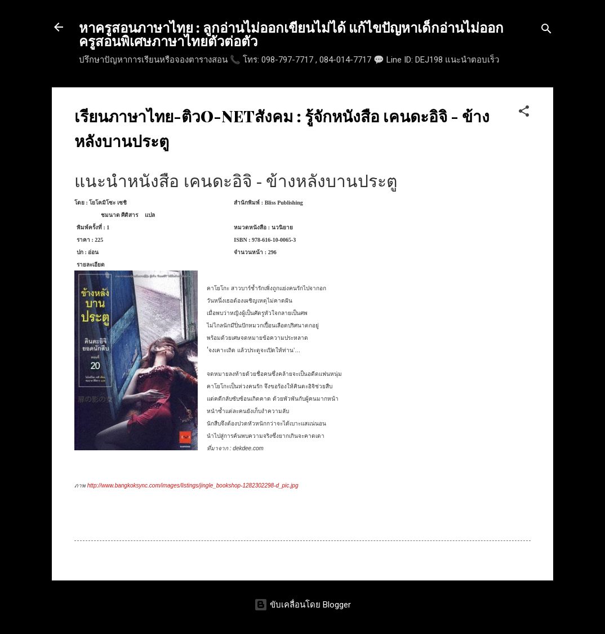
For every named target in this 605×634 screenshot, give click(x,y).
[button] (524, 113)
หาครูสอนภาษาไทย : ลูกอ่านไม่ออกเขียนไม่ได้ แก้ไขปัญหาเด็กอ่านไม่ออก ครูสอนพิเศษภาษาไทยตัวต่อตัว (291, 34)
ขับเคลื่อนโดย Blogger (302, 605)
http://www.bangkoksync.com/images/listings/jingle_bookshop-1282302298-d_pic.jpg (193, 485)
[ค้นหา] (546, 31)
